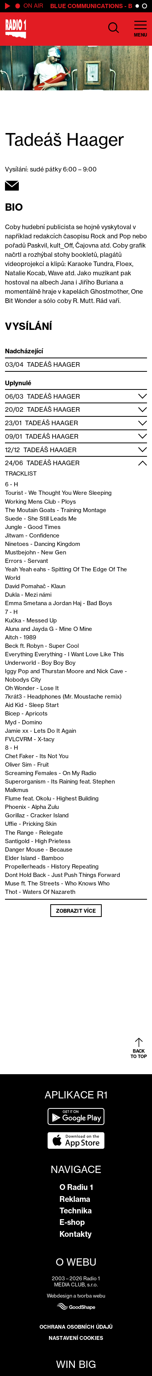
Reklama (74, 1199)
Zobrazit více (76, 911)
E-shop (72, 1222)
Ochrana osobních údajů (76, 1327)
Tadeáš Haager (53, 364)
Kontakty (75, 1234)
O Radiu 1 (76, 1187)
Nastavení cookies (76, 1338)
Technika (75, 1210)
